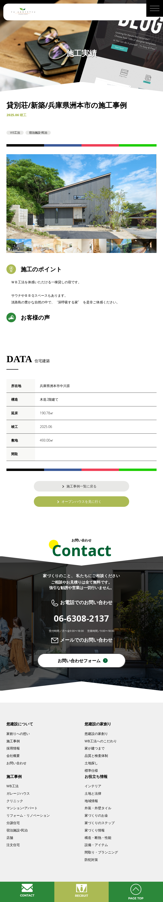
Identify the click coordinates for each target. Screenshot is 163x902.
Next (148, 245)
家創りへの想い (18, 733)
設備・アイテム (96, 844)
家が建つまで (95, 748)
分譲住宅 (13, 822)
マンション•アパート (22, 808)
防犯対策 (91, 859)
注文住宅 (13, 844)
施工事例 (13, 741)
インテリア (93, 786)
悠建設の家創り (96, 733)
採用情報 (13, 748)
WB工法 (12, 786)
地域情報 (91, 800)
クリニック (14, 800)
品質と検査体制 (96, 755)
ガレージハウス (18, 793)
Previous (14, 245)
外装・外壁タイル (98, 808)
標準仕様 (91, 770)
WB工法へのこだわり (101, 741)
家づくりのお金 (96, 815)
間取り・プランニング (101, 852)
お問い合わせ (16, 763)
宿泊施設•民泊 (17, 830)
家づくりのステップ (100, 822)
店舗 (9, 837)
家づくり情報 (95, 830)
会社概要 (13, 755)
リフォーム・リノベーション (28, 815)
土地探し (91, 763)
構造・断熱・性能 (98, 837)
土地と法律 (93, 793)
